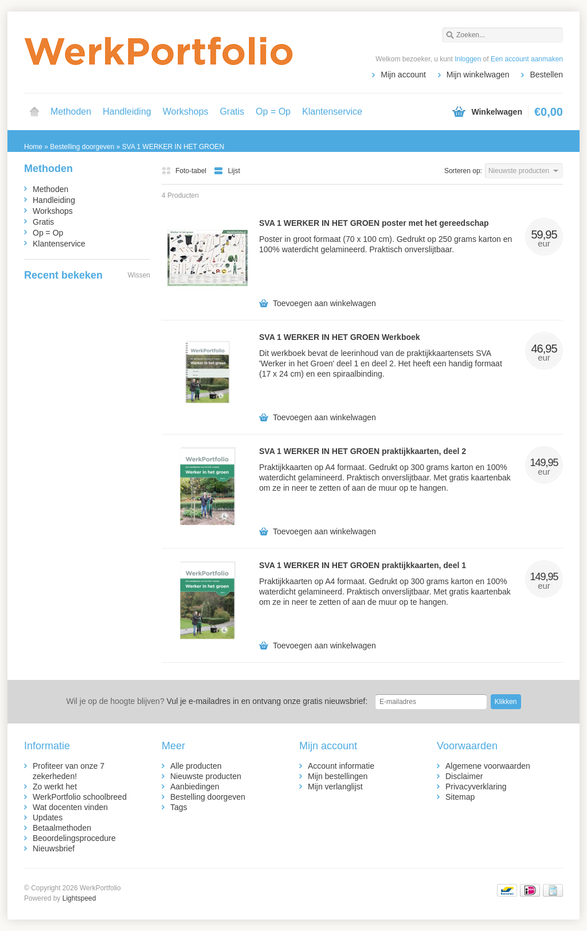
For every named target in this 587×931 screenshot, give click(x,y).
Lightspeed (79, 898)
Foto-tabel (185, 171)
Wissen (139, 275)
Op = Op (273, 111)
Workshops (186, 111)
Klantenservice (332, 111)
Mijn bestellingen (337, 776)
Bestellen (546, 74)
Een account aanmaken (527, 59)
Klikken (506, 702)
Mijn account (403, 74)
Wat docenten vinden (70, 807)
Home (34, 112)
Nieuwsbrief (54, 848)
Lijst (227, 171)
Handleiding (127, 111)
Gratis (232, 111)
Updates (47, 817)
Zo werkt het (55, 786)
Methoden (70, 111)
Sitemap (460, 796)
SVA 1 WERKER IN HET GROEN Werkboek (339, 337)
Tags (178, 807)
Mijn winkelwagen (478, 74)
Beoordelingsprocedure (74, 838)
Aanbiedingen (195, 786)
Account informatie (341, 765)
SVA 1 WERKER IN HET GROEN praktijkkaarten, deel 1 (362, 565)
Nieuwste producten (205, 776)
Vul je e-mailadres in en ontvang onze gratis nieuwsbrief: (216, 701)
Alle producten (196, 765)
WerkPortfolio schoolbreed (80, 796)
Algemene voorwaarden (487, 765)
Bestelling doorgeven (207, 796)
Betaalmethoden (62, 827)
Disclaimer (464, 776)
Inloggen (468, 59)
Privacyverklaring (476, 786)
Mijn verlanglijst (335, 786)
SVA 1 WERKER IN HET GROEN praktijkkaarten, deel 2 (362, 451)
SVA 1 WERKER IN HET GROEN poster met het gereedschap (374, 223)
